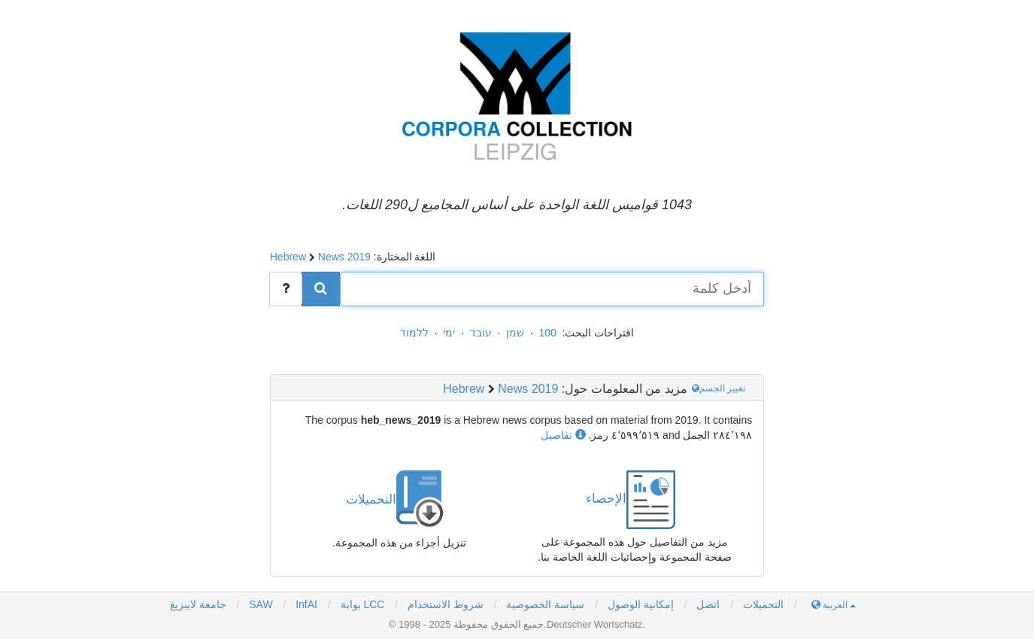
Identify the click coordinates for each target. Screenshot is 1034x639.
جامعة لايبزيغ (198, 604)
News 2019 (344, 257)
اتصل (708, 604)
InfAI (305, 604)
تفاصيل (563, 435)
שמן (515, 333)
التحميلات (763, 604)
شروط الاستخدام (446, 604)
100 (547, 333)
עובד (481, 333)
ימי (449, 333)
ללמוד (414, 333)
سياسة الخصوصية (545, 604)
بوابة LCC (361, 604)
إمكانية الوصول (641, 604)
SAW (259, 604)
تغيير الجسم (720, 388)
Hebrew (288, 257)
